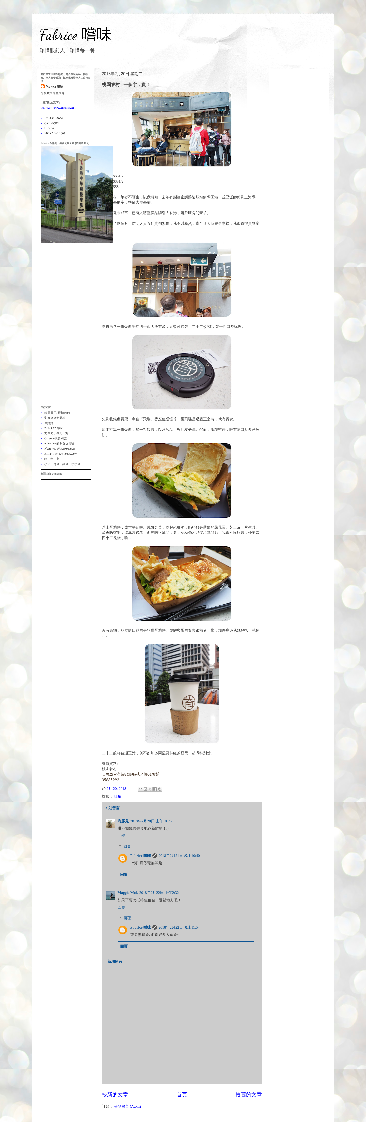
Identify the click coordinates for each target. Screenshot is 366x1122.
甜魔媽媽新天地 (54, 418)
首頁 (182, 1095)
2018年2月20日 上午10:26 (151, 821)
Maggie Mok (128, 893)
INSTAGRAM (53, 118)
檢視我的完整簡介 (53, 93)
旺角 (117, 796)
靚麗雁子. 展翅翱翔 (57, 413)
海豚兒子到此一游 (56, 433)
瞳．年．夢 (51, 459)
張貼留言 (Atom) (127, 1106)
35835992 (110, 779)
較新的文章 (115, 1095)
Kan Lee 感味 (53, 428)
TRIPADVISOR (54, 133)
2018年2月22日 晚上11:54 (179, 927)
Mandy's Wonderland (59, 448)
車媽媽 (48, 423)
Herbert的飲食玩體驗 (59, 443)
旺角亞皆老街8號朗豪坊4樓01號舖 (130, 774)
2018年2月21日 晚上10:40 (179, 856)
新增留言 (114, 962)
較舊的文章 (249, 1095)
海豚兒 (123, 821)
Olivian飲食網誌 (55, 438)
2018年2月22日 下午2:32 (159, 893)
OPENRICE (52, 123)
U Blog (49, 128)
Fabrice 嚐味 (75, 35)
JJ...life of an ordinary (60, 454)
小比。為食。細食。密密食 (62, 464)
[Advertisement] (66, 325)
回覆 (121, 836)
